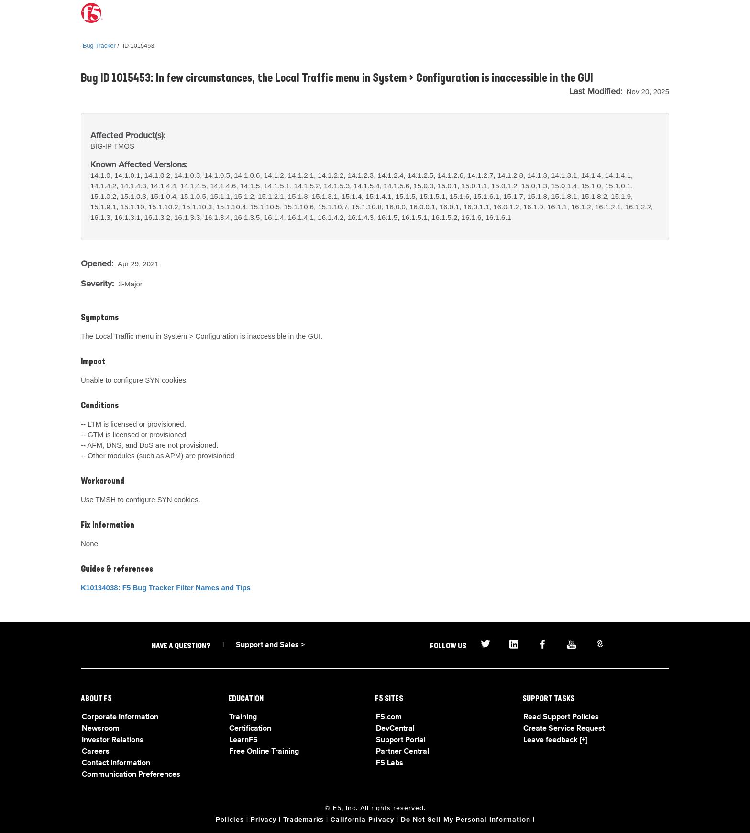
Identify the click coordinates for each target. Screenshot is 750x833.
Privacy (263, 819)
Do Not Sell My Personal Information (465, 819)
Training (243, 717)
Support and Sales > (270, 645)
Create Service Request (564, 729)
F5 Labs (389, 763)
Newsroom (101, 729)
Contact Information (116, 763)
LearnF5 (243, 740)
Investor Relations (112, 740)
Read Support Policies (561, 717)
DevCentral (395, 729)
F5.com (389, 717)
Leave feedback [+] (555, 740)
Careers (96, 752)
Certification (250, 729)
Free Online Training (264, 752)
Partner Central (402, 752)
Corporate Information (120, 717)
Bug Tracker (99, 45)
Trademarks (303, 819)
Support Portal (401, 740)
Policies (230, 819)
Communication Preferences (131, 774)
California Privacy (362, 819)
